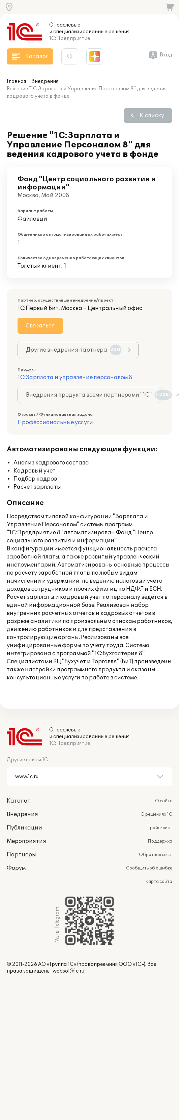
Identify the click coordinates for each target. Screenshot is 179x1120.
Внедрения (44, 81)
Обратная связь (155, 854)
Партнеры (21, 854)
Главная (16, 81)
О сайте (163, 801)
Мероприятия (26, 841)
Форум (16, 868)
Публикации (24, 827)
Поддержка (160, 841)
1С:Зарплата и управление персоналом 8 (75, 377)
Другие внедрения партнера (73, 350)
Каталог (18, 801)
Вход (166, 55)
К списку (152, 115)
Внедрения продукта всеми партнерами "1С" (93, 395)
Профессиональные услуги (55, 422)
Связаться (40, 325)
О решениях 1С (156, 814)
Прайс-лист (159, 828)
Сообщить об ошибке (149, 868)
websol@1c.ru (68, 971)
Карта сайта (158, 881)
